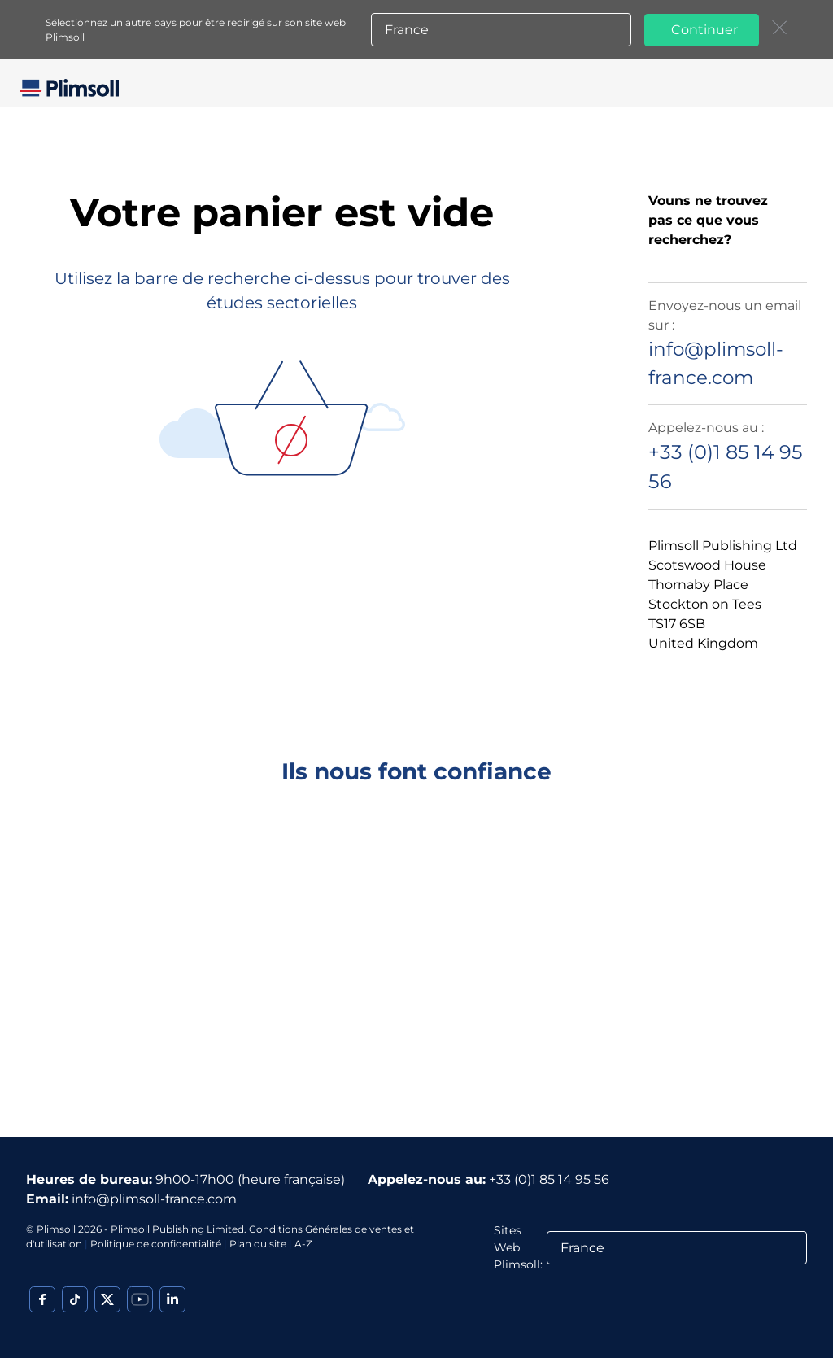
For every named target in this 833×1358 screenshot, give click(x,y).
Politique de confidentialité (155, 1244)
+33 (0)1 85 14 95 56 (549, 1179)
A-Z (303, 1244)
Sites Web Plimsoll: (518, 1247)
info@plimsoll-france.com (154, 1199)
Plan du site (257, 1244)
